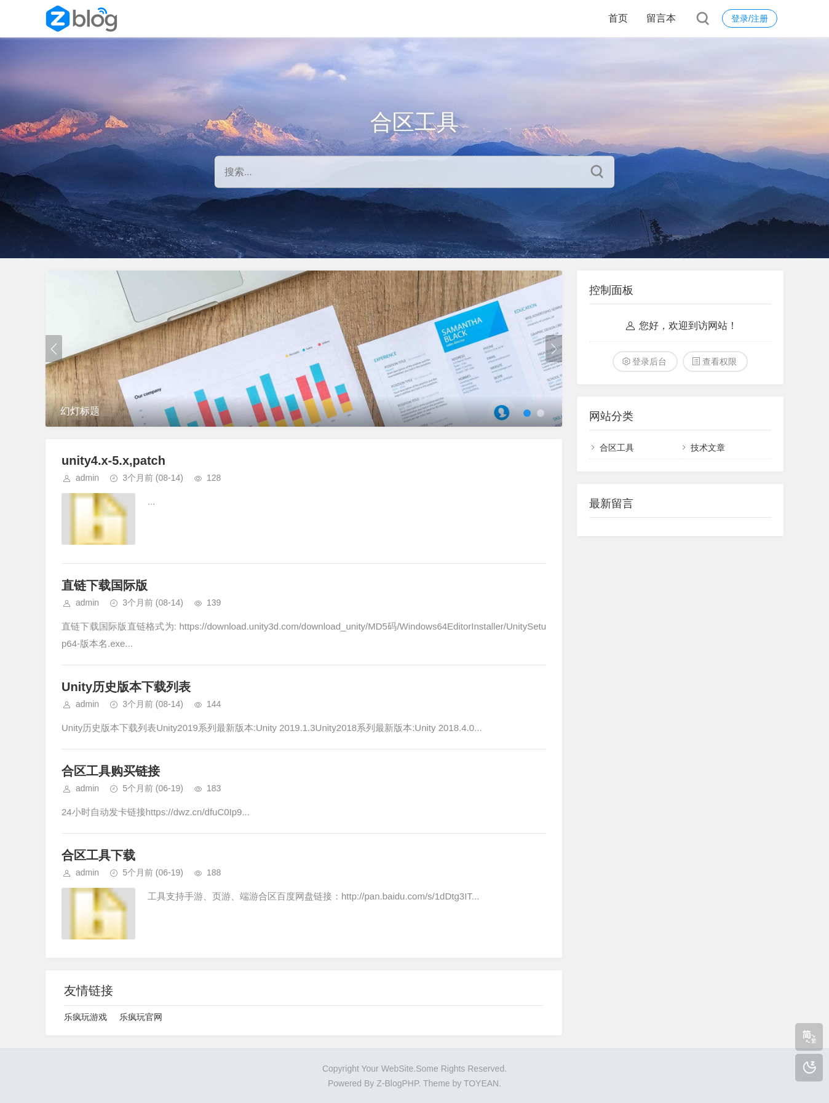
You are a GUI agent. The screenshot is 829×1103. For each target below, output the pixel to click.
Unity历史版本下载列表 (126, 687)
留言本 (661, 18)
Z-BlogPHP (397, 1083)
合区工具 (617, 448)
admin (87, 478)
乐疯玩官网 (140, 1017)
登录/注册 (749, 18)
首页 (618, 18)
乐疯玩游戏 (85, 1017)
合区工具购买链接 (110, 771)
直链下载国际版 (104, 585)
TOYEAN (481, 1083)
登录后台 (649, 361)
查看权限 (719, 361)
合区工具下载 (98, 855)
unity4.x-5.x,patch (113, 460)
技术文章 (708, 448)
